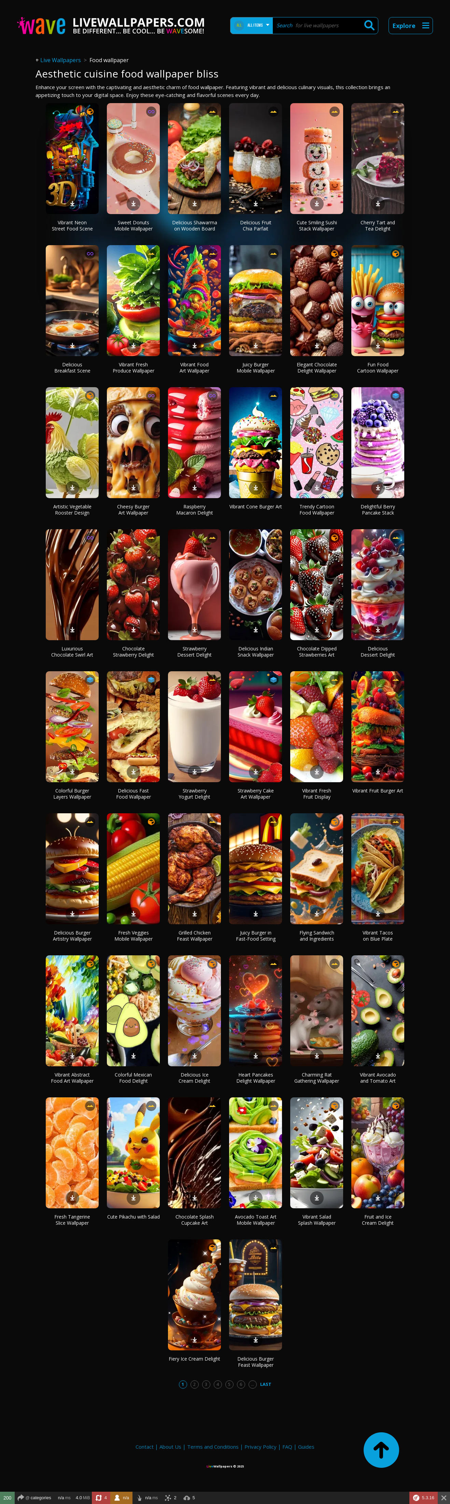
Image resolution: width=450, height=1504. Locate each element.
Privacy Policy (260, 1446)
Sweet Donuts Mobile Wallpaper (133, 225)
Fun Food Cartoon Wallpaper (377, 367)
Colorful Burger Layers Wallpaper (72, 793)
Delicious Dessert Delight (378, 651)
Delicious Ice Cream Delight (194, 1077)
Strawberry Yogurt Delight (194, 793)
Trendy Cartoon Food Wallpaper (316, 509)
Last (265, 1384)
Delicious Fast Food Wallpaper (133, 793)
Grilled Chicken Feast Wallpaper (194, 935)
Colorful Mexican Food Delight (133, 1077)
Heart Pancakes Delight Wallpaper (255, 1077)
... (252, 1384)
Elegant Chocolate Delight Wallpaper (317, 367)
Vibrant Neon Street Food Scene (72, 225)
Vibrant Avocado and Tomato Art (378, 1077)
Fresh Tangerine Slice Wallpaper (72, 1219)
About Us (170, 1446)
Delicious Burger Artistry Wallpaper (72, 935)
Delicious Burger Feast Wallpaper (255, 1361)
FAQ (287, 1446)
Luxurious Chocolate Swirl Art (72, 651)
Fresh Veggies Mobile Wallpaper (133, 935)
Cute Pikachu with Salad (133, 1216)
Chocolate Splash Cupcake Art (194, 1219)
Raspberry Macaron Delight (194, 509)
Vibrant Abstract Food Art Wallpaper (72, 1077)
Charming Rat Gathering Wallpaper (316, 1077)
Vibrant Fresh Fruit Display (316, 793)
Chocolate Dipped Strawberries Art (317, 651)
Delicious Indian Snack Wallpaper (256, 651)
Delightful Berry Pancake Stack (378, 509)
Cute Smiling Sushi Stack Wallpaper (317, 225)
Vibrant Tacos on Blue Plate (378, 935)
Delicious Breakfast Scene (72, 367)
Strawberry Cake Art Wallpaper (256, 793)
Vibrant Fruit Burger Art (377, 790)
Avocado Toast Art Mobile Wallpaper (256, 1219)
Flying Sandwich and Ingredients (316, 935)
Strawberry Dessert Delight (194, 651)
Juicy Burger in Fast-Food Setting (256, 935)
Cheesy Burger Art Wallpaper (133, 509)
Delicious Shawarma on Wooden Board (194, 225)
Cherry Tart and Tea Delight (378, 225)
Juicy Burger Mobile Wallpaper (256, 367)
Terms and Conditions (213, 1446)
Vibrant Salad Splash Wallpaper (317, 1219)
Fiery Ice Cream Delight (194, 1358)
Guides (306, 1446)
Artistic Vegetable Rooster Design (72, 509)
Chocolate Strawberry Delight (133, 651)
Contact (145, 1446)
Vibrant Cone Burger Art (255, 506)
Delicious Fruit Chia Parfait (255, 225)
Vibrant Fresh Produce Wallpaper (133, 367)
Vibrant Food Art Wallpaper (194, 367)
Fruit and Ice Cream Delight (378, 1219)
